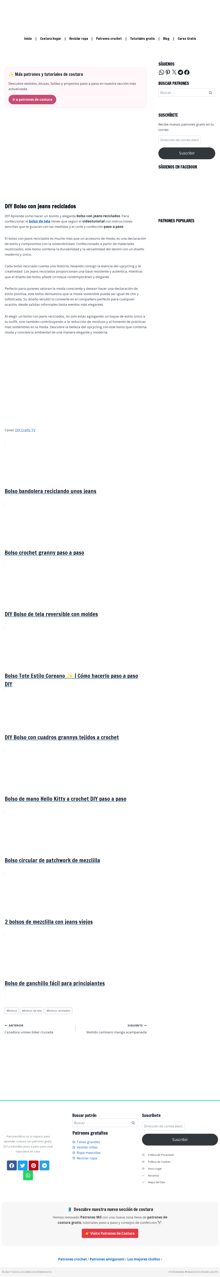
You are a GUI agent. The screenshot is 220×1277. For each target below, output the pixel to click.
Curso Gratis (187, 38)
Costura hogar (50, 38)
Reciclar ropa (78, 38)
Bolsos (12, 1010)
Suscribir (187, 153)
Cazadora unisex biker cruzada (38, 1029)
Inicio (28, 38)
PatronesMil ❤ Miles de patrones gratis (193, 1272)
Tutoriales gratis (142, 38)
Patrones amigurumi (107, 1259)
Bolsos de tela (32, 1010)
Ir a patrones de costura (32, 99)
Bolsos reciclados (58, 1010)
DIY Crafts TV (25, 430)
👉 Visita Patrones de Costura (110, 1233)
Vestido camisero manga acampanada (113, 1029)
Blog (166, 38)
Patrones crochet (109, 38)
